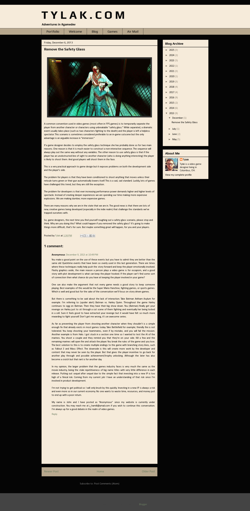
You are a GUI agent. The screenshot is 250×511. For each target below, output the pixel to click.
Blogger (143, 504)
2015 (172, 103)
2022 (172, 66)
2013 (172, 113)
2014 (172, 108)
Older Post (148, 471)
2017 (172, 92)
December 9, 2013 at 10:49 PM (82, 255)
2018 (172, 87)
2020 (172, 76)
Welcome (75, 31)
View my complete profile (178, 175)
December (178, 118)
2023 (172, 60)
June (174, 134)
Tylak (186, 159)
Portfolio (52, 31)
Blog (95, 31)
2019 (172, 81)
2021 (172, 71)
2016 (172, 97)
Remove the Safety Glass (185, 122)
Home (100, 471)
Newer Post (51, 471)
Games (113, 31)
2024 (172, 55)
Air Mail (132, 31)
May (174, 139)
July (174, 129)
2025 (172, 50)
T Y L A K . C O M (83, 14)
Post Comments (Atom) (106, 484)
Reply (54, 414)
